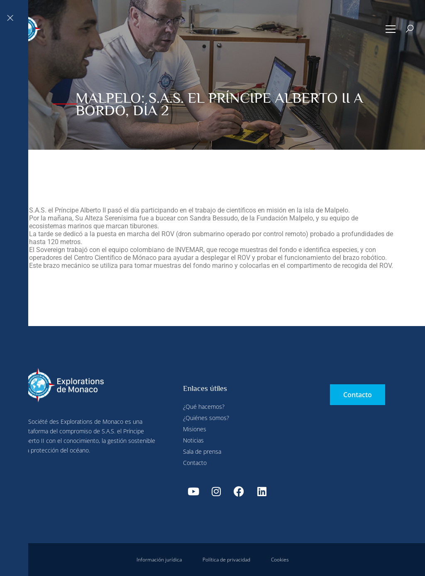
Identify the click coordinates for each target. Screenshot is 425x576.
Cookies (280, 559)
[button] (390, 29)
